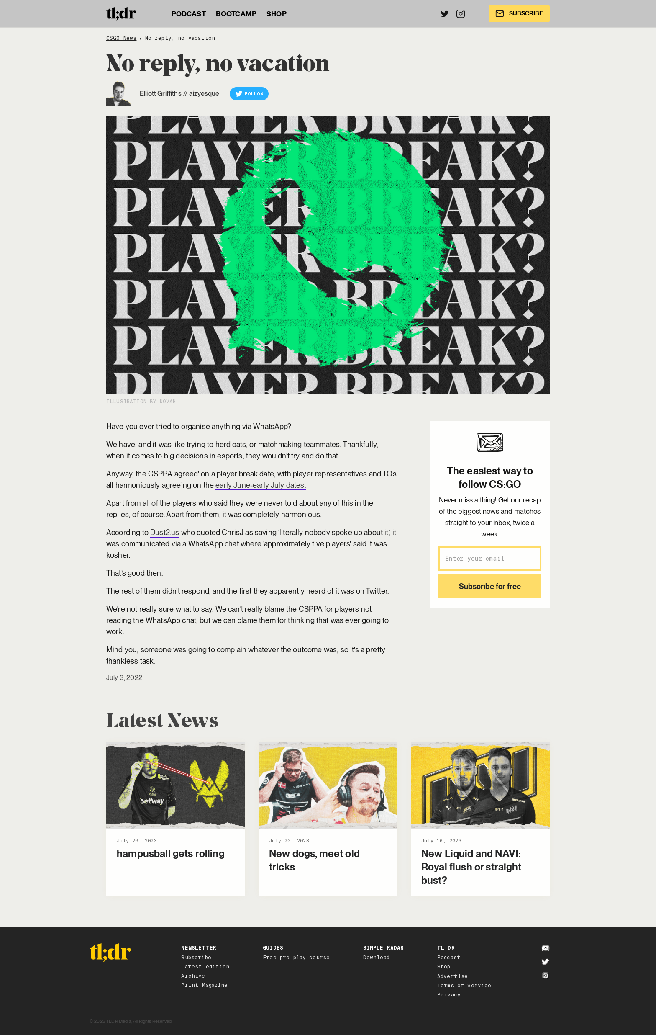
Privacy (449, 994)
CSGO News (121, 38)
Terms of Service (464, 985)
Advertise (452, 976)
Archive (193, 976)
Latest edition (205, 966)
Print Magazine (204, 985)
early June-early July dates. (260, 485)
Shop (444, 966)
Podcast (449, 957)
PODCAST (189, 14)
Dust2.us (164, 532)
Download (376, 957)
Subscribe (196, 957)
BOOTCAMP (236, 14)
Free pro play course (296, 957)
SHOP (276, 14)
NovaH (168, 401)
